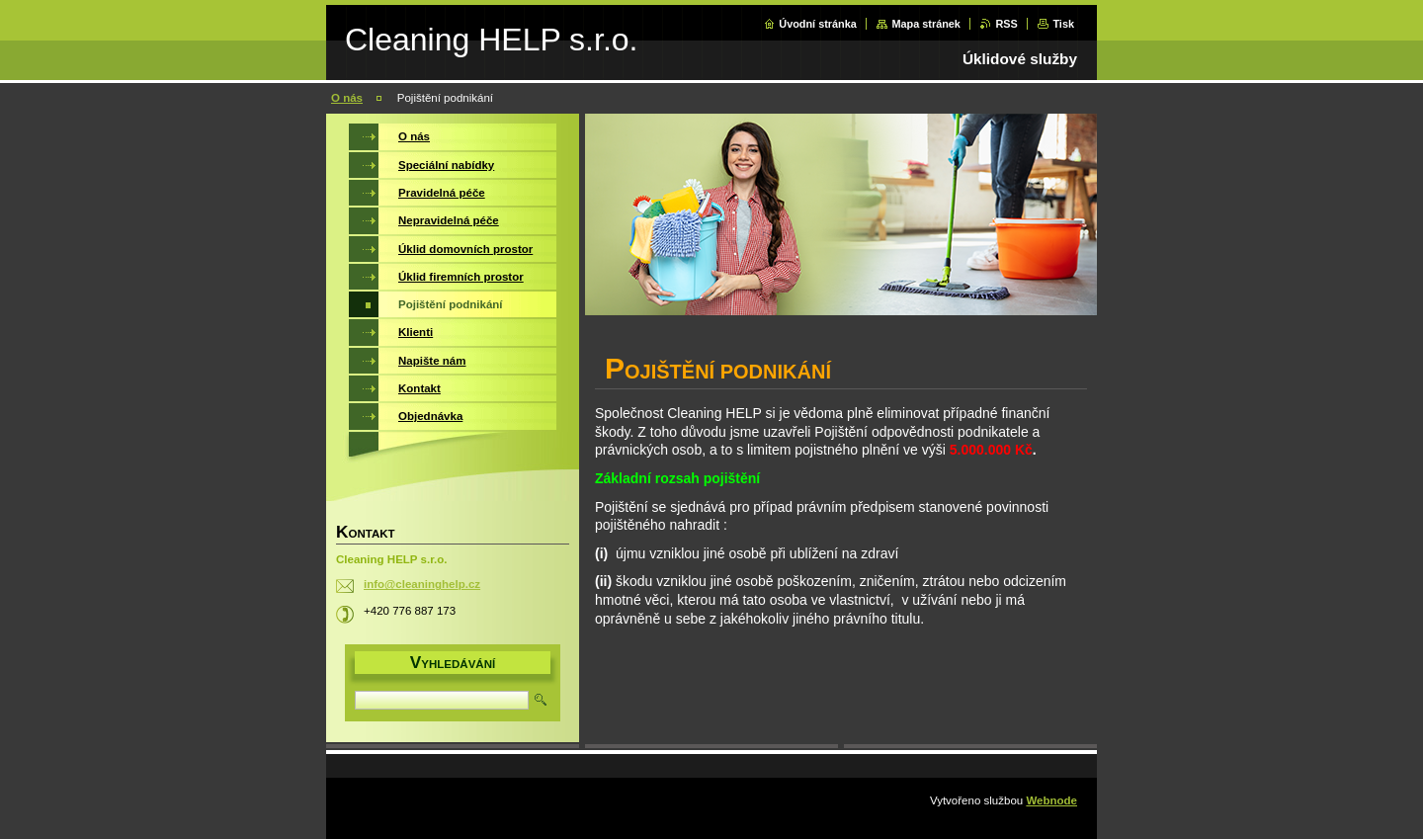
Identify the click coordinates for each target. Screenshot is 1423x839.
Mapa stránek (926, 24)
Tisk (1063, 24)
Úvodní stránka (818, 24)
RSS (1006, 24)
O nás (347, 98)
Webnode (1051, 800)
